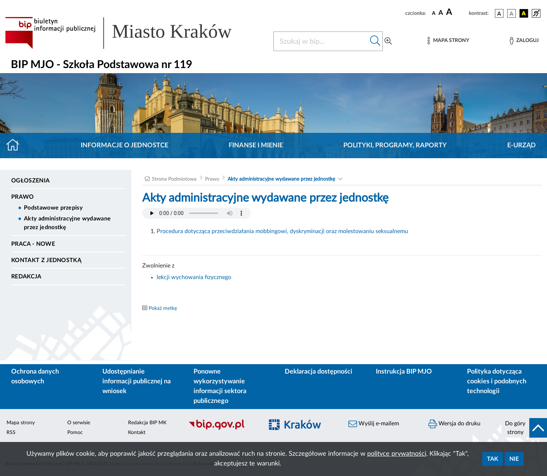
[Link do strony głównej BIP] (128, 33)
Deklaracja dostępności (318, 371)
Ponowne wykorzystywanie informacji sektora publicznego (220, 386)
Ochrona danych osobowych (35, 376)
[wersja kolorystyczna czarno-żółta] (523, 13)
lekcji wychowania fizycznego (194, 277)
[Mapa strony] (448, 41)
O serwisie (78, 422)
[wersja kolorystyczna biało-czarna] (511, 13)
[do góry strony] (524, 428)
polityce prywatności (396, 454)
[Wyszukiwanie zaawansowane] (388, 41)
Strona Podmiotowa (174, 179)
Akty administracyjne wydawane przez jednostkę (67, 223)
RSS (11, 432)
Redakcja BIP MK (147, 422)
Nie (514, 459)
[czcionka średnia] (441, 13)
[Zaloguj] (524, 41)
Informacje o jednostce (124, 145)
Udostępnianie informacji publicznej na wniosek (136, 381)
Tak (492, 459)
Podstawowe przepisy (53, 208)
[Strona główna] (15, 145)
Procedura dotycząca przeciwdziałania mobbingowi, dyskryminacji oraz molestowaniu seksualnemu (282, 231)
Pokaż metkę (163, 308)
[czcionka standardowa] (433, 13)
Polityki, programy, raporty (395, 145)
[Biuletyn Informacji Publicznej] (222, 429)
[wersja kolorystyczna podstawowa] (499, 13)
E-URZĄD (521, 145)
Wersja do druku (454, 424)
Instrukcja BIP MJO (404, 371)
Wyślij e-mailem (373, 424)
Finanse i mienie (256, 145)
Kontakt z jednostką (46, 260)
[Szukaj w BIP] (321, 41)
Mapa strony (21, 422)
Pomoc (75, 432)
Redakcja (26, 276)
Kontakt (136, 432)
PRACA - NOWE (33, 244)
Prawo (22, 197)
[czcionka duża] (456, 12)
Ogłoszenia (30, 181)
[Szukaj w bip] (375, 41)
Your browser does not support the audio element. (196, 213)
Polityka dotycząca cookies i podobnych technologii (496, 381)
